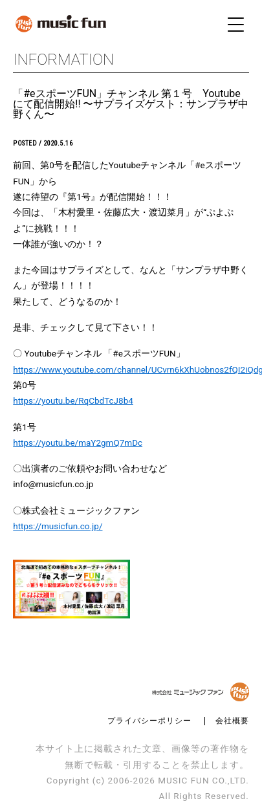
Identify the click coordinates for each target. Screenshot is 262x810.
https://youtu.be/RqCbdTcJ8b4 (73, 400)
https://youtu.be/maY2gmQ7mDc (77, 442)
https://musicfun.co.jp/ (57, 526)
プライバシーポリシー (149, 721)
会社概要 (232, 721)
